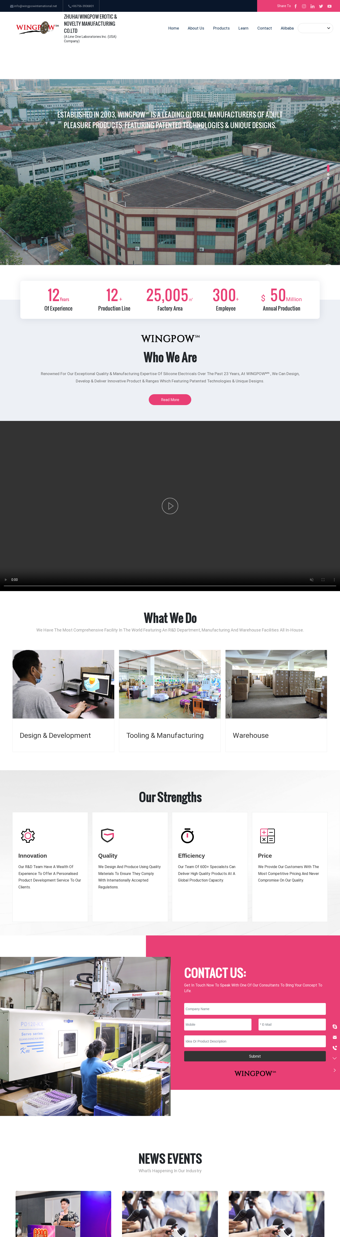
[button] (328, 168)
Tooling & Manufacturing (165, 735)
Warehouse (251, 735)
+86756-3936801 (81, 6)
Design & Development (55, 735)
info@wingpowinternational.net (33, 6)
